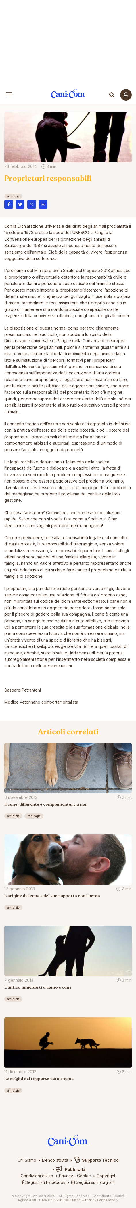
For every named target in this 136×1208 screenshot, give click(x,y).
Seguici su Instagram (93, 1182)
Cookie (84, 1175)
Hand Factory (107, 1200)
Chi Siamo (27, 1160)
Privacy (66, 1175)
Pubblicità (71, 1169)
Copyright (106, 1175)
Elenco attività (55, 1160)
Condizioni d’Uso (37, 1175)
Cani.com (68, 94)
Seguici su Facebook (44, 1182)
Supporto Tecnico (96, 1160)
